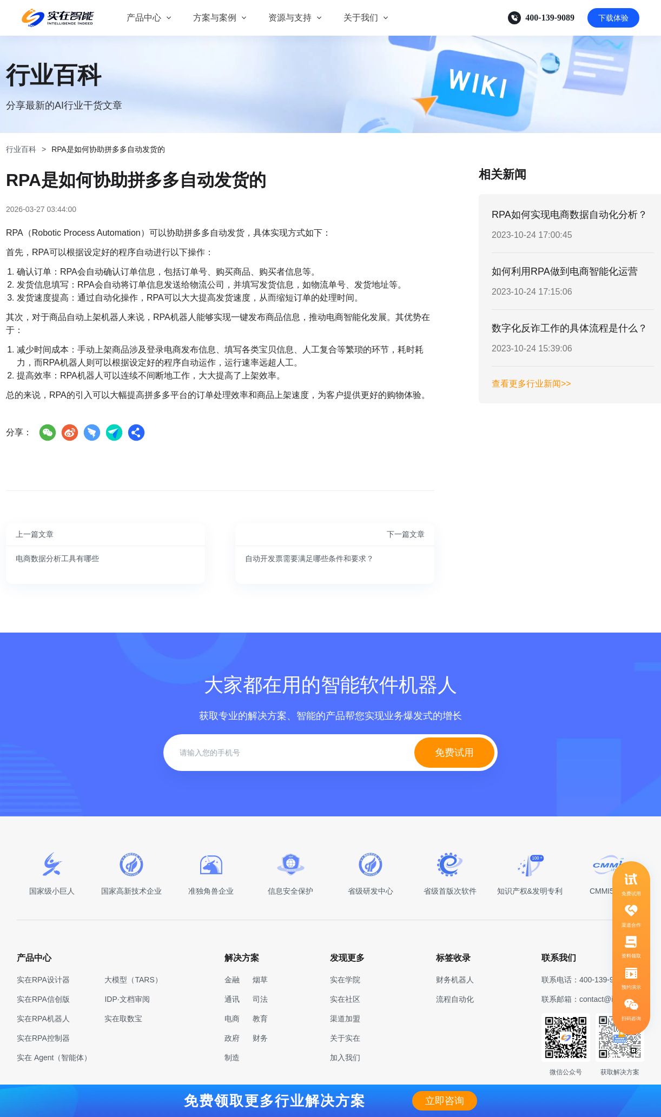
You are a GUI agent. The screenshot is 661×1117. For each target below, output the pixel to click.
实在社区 (345, 999)
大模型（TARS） (133, 979)
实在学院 (345, 979)
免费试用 (454, 752)
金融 (232, 979)
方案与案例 (214, 17)
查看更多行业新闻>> (531, 383)
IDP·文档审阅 (126, 999)
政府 (232, 1038)
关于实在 (345, 1038)
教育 (260, 1018)
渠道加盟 (345, 1018)
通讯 (232, 999)
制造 (232, 1057)
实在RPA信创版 (43, 999)
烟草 (260, 979)
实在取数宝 (123, 1018)
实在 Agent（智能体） (54, 1057)
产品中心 (144, 17)
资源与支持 (290, 17)
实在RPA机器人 (43, 1018)
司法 (260, 999)
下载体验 (613, 18)
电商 (232, 1018)
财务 (260, 1038)
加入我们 (345, 1057)
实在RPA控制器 (43, 1038)
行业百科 (21, 149)
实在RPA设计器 (43, 979)
